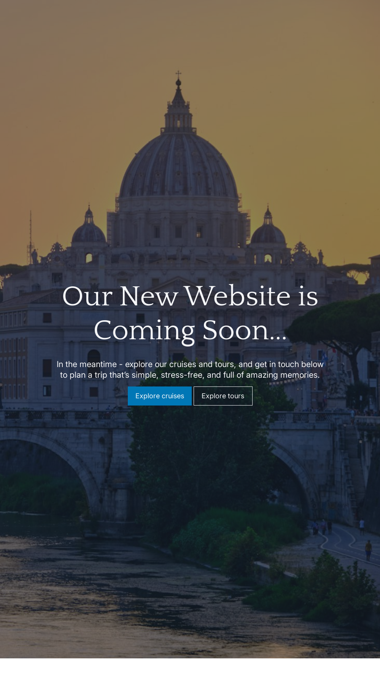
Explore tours (223, 392)
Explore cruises (159, 392)
